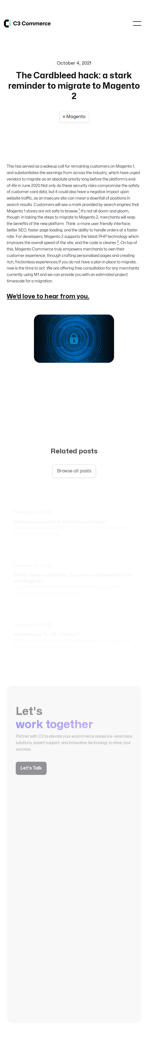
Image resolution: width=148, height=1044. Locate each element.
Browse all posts (74, 471)
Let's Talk (31, 771)
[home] (27, 23)
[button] (137, 23)
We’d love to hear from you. (48, 296)
